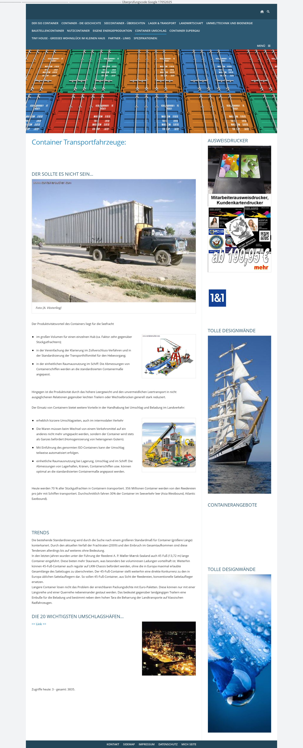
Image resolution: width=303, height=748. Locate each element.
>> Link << (39, 624)
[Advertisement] (77, 156)
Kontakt (113, 744)
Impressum (147, 744)
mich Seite (188, 744)
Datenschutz (168, 744)
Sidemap (129, 744)
